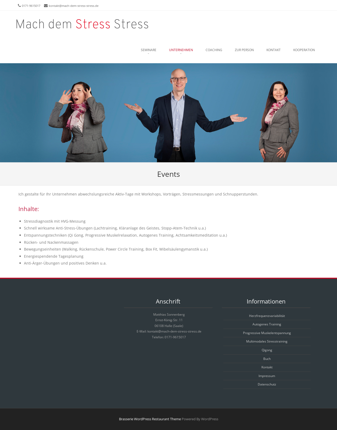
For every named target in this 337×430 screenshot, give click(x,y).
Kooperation (304, 50)
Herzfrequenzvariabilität (267, 316)
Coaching (214, 50)
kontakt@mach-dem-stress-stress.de (73, 6)
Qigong (267, 350)
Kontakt (273, 50)
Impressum (267, 376)
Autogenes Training (266, 324)
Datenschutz (267, 384)
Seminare (148, 50)
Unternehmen (181, 50)
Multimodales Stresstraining (267, 341)
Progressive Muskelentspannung (267, 333)
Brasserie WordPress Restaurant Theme (150, 419)
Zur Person (244, 50)
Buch (267, 358)
